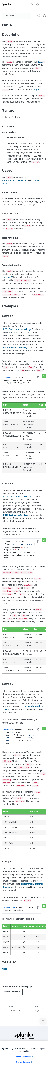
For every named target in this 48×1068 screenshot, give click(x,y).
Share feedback (12, 992)
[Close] (44, 1046)
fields (41, 62)
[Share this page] (38, 15)
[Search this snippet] (44, 376)
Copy (39, 378)
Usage (36, 90)
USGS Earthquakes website (15, 329)
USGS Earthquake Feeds (14, 348)
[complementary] (37, 15)
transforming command (13, 181)
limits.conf (7, 277)
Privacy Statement (23, 1058)
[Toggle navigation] (43, 1021)
